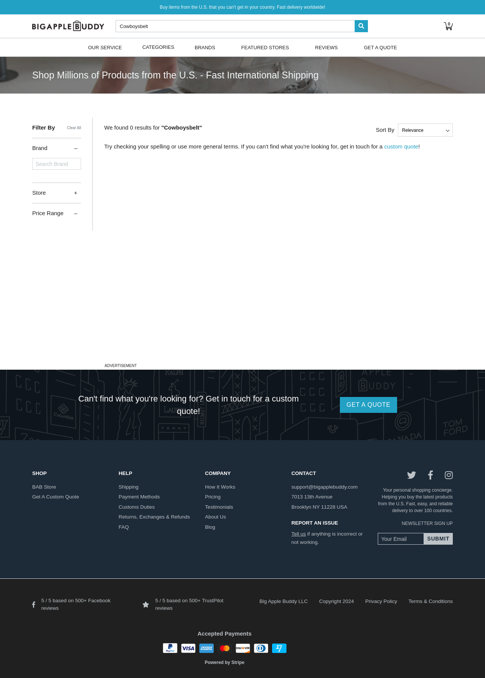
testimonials (219, 507)
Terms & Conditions (430, 601)
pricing (213, 497)
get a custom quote (55, 497)
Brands (205, 47)
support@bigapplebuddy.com (324, 487)
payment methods (139, 497)
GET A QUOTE (368, 404)
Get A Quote (380, 47)
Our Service (105, 47)
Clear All (74, 128)
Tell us (298, 534)
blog (210, 527)
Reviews (326, 47)
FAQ (124, 527)
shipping (129, 487)
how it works (220, 487)
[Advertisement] (242, 308)
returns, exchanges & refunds (154, 517)
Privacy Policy (381, 601)
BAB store (44, 487)
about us (215, 517)
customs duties (137, 507)
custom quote (401, 146)
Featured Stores (265, 47)
